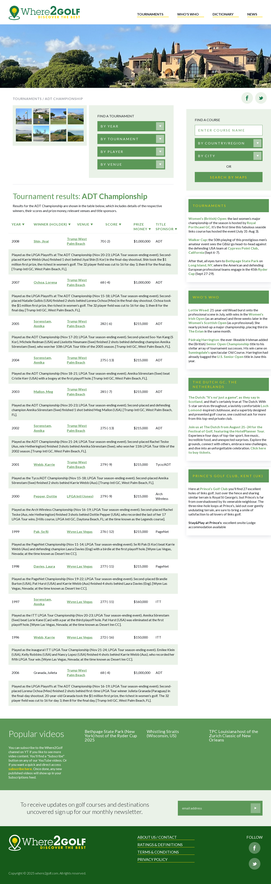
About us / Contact (157, 837)
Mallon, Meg (43, 391)
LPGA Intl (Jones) (80, 496)
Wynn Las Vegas (80, 531)
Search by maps (228, 177)
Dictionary (223, 14)
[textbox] (110, 126)
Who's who (188, 14)
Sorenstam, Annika (43, 323)
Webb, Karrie (44, 464)
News (252, 14)
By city (206, 156)
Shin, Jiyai (41, 241)
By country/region (221, 143)
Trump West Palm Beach (77, 241)
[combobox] (131, 126)
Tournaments (150, 14)
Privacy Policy (152, 859)
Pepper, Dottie (45, 496)
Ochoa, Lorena (45, 282)
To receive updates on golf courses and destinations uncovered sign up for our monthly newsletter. (85, 808)
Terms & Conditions (158, 852)
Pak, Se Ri (41, 531)
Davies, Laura (44, 566)
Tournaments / (28, 99)
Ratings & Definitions (160, 844)
